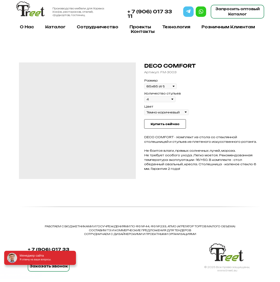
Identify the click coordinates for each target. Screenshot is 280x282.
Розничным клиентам (228, 27)
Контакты (143, 31)
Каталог (55, 27)
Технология (176, 27)
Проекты (140, 27)
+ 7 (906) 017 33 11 (149, 14)
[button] (48, 266)
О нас (27, 27)
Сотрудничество (97, 27)
